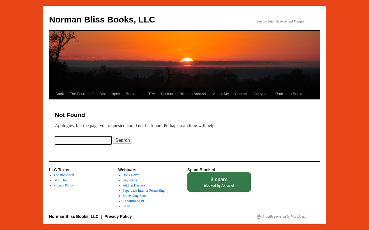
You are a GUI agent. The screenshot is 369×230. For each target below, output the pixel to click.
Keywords (130, 180)
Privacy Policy (64, 185)
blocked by (219, 182)
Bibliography (109, 94)
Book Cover (131, 175)
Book (59, 94)
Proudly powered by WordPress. (284, 216)
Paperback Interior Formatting (144, 190)
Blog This (60, 180)
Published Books (289, 94)
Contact (241, 94)
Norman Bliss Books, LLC (102, 19)
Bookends (134, 94)
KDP (126, 206)
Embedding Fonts (135, 196)
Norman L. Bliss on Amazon (184, 94)
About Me (221, 94)
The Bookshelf (82, 94)
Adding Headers (134, 185)
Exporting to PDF (135, 201)
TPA (151, 94)
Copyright (261, 94)
